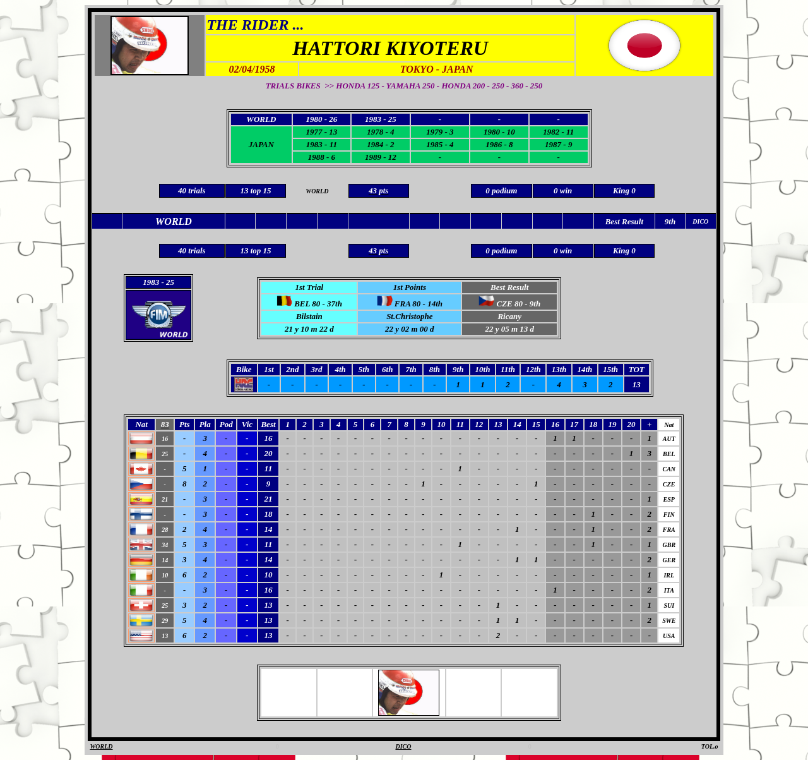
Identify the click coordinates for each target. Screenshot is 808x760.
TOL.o (709, 746)
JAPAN (261, 144)
